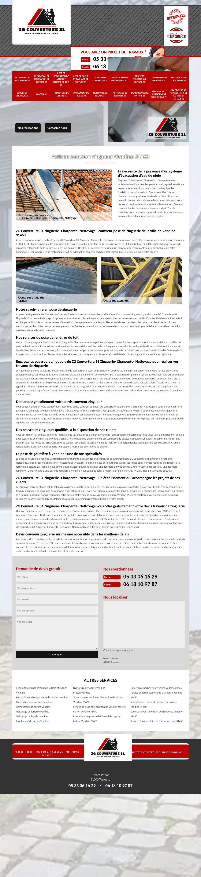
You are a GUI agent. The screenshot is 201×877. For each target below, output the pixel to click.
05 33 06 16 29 (140, 576)
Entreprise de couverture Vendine (34, 702)
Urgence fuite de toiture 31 (178, 79)
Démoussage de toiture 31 (139, 94)
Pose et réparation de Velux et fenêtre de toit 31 (61, 79)
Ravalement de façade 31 (81, 94)
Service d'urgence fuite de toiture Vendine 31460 (156, 721)
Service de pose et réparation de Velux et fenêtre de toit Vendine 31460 (99, 709)
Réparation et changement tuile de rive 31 (159, 94)
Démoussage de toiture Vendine (33, 706)
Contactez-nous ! (58, 128)
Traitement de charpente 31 (159, 79)
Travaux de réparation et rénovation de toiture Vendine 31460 (98, 700)
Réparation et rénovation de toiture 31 (42, 79)
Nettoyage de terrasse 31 (120, 94)
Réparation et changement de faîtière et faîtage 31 (178, 94)
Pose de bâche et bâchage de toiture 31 (80, 79)
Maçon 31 (41, 94)
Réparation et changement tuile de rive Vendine (42, 697)
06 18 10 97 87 (140, 584)
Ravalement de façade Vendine (32, 721)
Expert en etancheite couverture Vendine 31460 (156, 688)
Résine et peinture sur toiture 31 (140, 79)
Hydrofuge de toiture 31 (61, 94)
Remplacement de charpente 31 (120, 79)
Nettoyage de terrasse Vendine (32, 711)
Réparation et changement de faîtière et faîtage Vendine (41, 690)
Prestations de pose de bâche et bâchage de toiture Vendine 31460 (97, 719)
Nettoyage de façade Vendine (32, 716)
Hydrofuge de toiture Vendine (89, 688)
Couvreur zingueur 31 (22, 94)
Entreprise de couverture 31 (22, 79)
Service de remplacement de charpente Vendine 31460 (156, 695)
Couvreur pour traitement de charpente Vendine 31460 (156, 714)
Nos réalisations (28, 128)
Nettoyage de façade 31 (100, 94)
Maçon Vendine (81, 692)
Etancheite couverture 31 (100, 79)
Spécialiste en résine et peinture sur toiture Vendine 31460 (153, 704)
